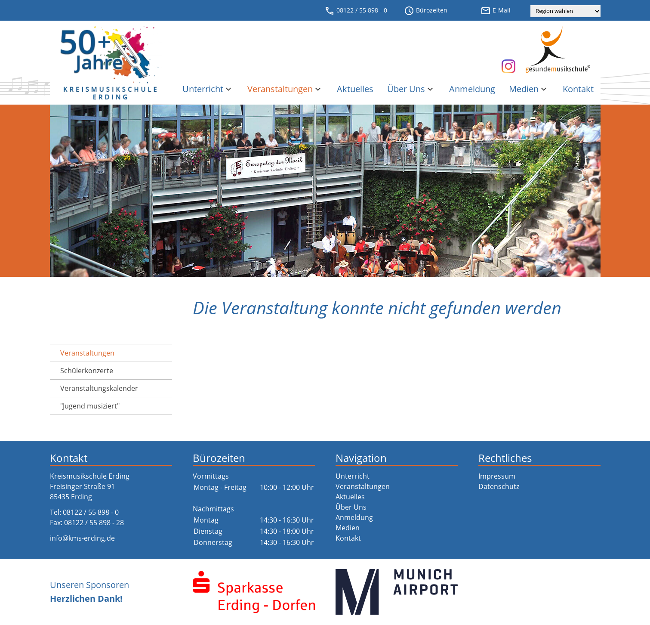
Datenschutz (498, 486)
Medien (529, 89)
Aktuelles (355, 89)
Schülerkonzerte (86, 370)
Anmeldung (472, 89)
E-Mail (496, 11)
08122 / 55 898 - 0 (355, 11)
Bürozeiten (425, 11)
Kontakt (578, 89)
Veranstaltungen (285, 89)
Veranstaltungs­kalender (99, 388)
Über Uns (411, 89)
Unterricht (208, 89)
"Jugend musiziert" (90, 406)
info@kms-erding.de (82, 538)
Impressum (496, 476)
